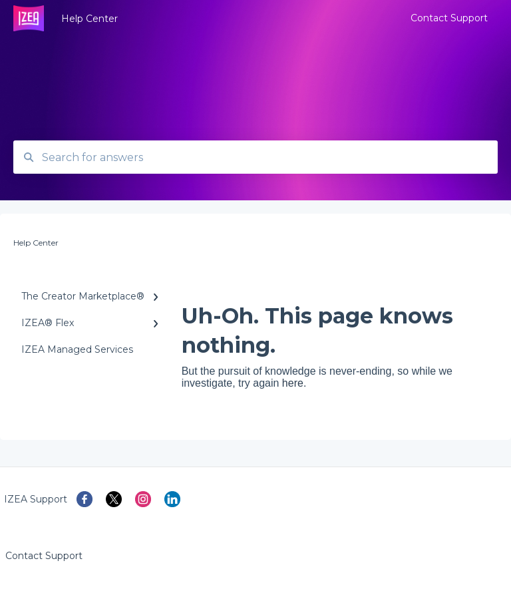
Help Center (89, 19)
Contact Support (44, 555)
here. (294, 383)
